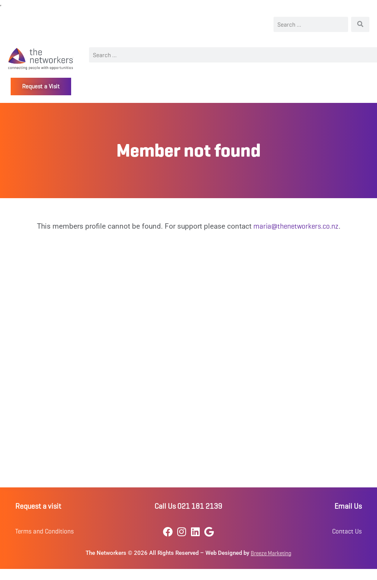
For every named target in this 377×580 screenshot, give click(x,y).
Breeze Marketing (271, 553)
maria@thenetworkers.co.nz (296, 226)
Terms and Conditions (44, 531)
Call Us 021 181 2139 (188, 506)
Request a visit (38, 506)
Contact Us (347, 531)
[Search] (360, 24)
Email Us (348, 506)
